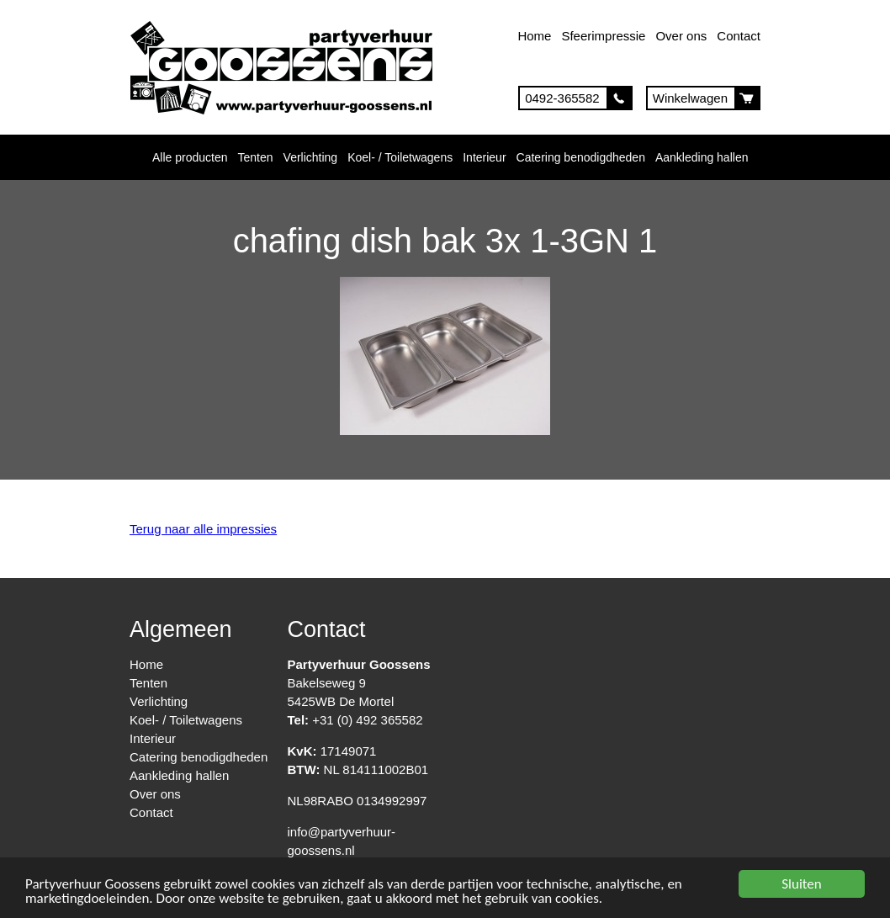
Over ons (681, 36)
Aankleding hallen (702, 157)
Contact (738, 36)
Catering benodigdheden (581, 157)
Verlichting (310, 157)
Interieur (484, 157)
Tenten (255, 157)
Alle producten (190, 157)
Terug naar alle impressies (203, 529)
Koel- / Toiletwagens (400, 157)
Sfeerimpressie (603, 36)
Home (534, 36)
